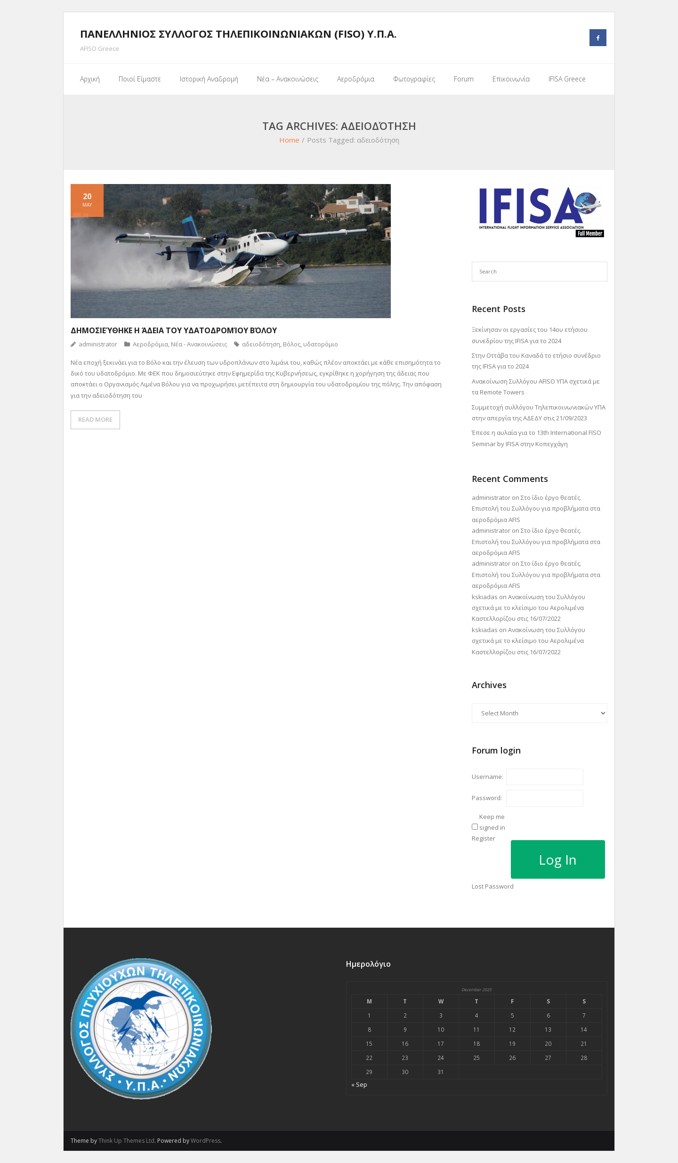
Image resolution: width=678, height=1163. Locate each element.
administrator (98, 344)
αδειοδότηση (261, 344)
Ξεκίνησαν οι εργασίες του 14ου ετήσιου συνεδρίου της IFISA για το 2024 (530, 335)
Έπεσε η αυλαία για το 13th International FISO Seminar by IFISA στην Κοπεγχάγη (536, 438)
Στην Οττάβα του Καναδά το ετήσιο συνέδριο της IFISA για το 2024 (536, 360)
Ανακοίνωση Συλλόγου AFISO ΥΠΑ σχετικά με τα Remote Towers (536, 386)
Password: (487, 798)
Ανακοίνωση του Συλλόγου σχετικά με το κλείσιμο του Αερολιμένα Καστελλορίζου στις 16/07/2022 (528, 608)
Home (289, 139)
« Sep (359, 1084)
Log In (558, 859)
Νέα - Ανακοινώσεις (199, 344)
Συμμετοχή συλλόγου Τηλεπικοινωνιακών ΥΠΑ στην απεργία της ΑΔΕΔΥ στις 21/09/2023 (538, 412)
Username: (487, 776)
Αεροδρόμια (150, 344)
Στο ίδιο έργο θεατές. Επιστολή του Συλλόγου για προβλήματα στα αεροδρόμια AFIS (536, 508)
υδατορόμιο (320, 344)
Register (483, 838)
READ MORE (95, 419)
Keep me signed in (492, 822)
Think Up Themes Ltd (126, 1141)
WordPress (205, 1141)
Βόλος (291, 344)
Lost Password (493, 886)
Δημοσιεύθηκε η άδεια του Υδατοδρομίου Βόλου (174, 330)
